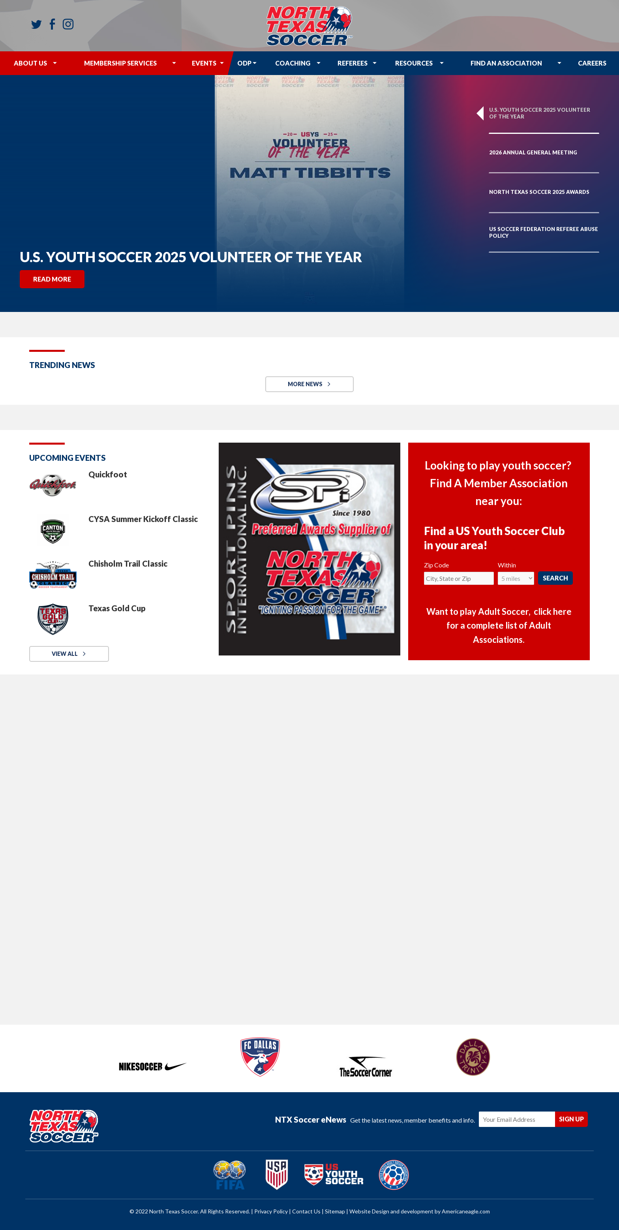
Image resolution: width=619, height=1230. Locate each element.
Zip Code (436, 565)
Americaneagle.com (466, 1211)
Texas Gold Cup (117, 608)
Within (507, 565)
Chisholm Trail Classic (127, 563)
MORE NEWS (305, 384)
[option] (309, 193)
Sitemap (335, 1211)
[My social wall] (309, 845)
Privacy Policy (271, 1211)
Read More (52, 279)
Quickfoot (107, 474)
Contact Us (306, 1211)
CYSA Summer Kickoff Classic (143, 519)
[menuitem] (30, 63)
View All (65, 653)
